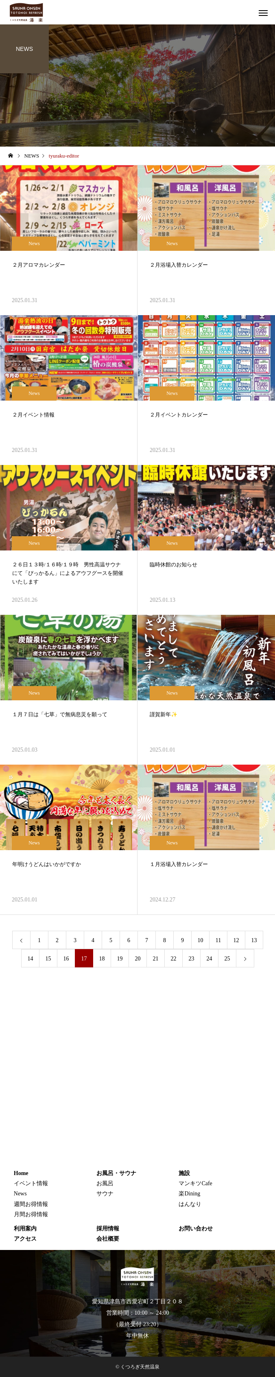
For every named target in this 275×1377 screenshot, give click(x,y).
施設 (184, 1173)
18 (102, 959)
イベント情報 (31, 1183)
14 (30, 959)
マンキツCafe (195, 1183)
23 (191, 959)
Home (21, 1173)
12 (236, 940)
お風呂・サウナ (116, 1173)
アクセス (25, 1239)
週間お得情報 (31, 1204)
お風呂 (104, 1183)
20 (138, 959)
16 (66, 959)
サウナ (104, 1194)
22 (174, 959)
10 (200, 940)
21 (156, 959)
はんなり (190, 1204)
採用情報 (107, 1229)
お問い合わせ (196, 1229)
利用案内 (25, 1229)
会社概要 (107, 1239)
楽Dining (189, 1194)
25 (227, 959)
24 (209, 959)
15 (48, 959)
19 (120, 959)
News (33, 243)
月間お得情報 (31, 1214)
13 (254, 940)
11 (218, 940)
